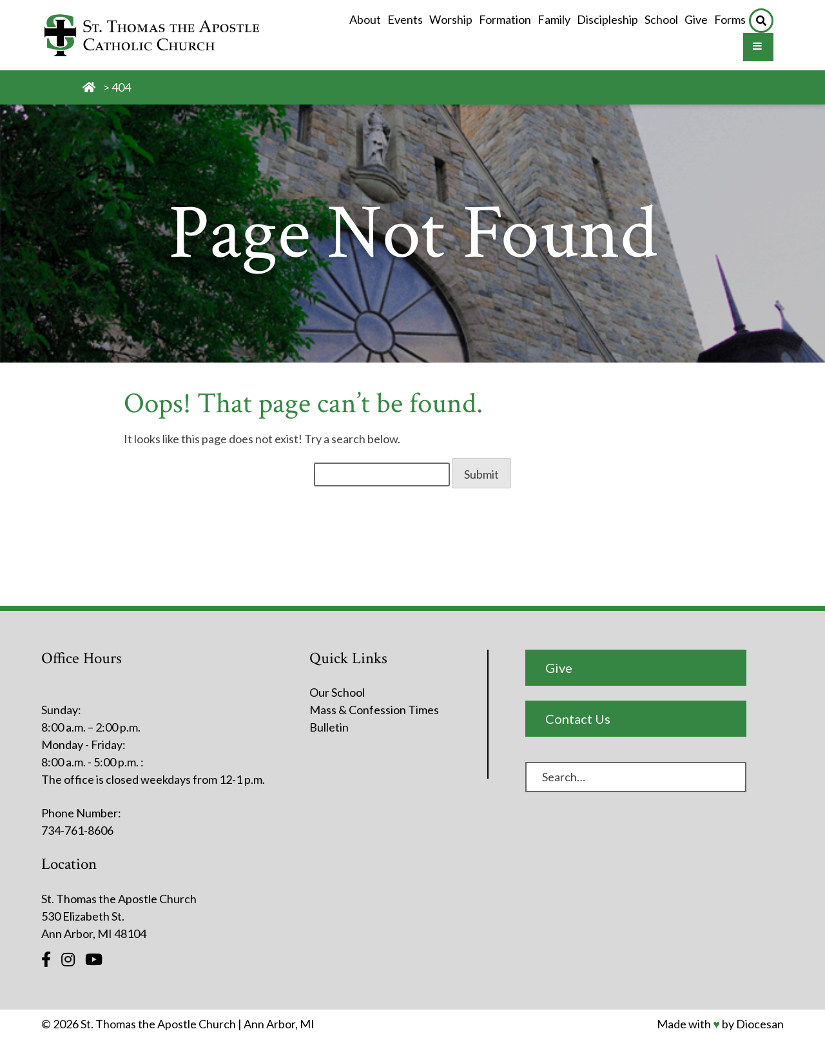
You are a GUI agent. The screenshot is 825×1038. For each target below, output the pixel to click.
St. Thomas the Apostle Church (158, 1024)
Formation (505, 19)
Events (405, 19)
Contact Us (577, 718)
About (365, 19)
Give (696, 19)
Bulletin (329, 727)
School (661, 19)
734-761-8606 (77, 830)
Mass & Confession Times (374, 710)
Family (554, 19)
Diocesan (760, 1024)
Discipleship (607, 19)
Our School (337, 692)
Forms (730, 19)
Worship (450, 19)
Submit (481, 474)
